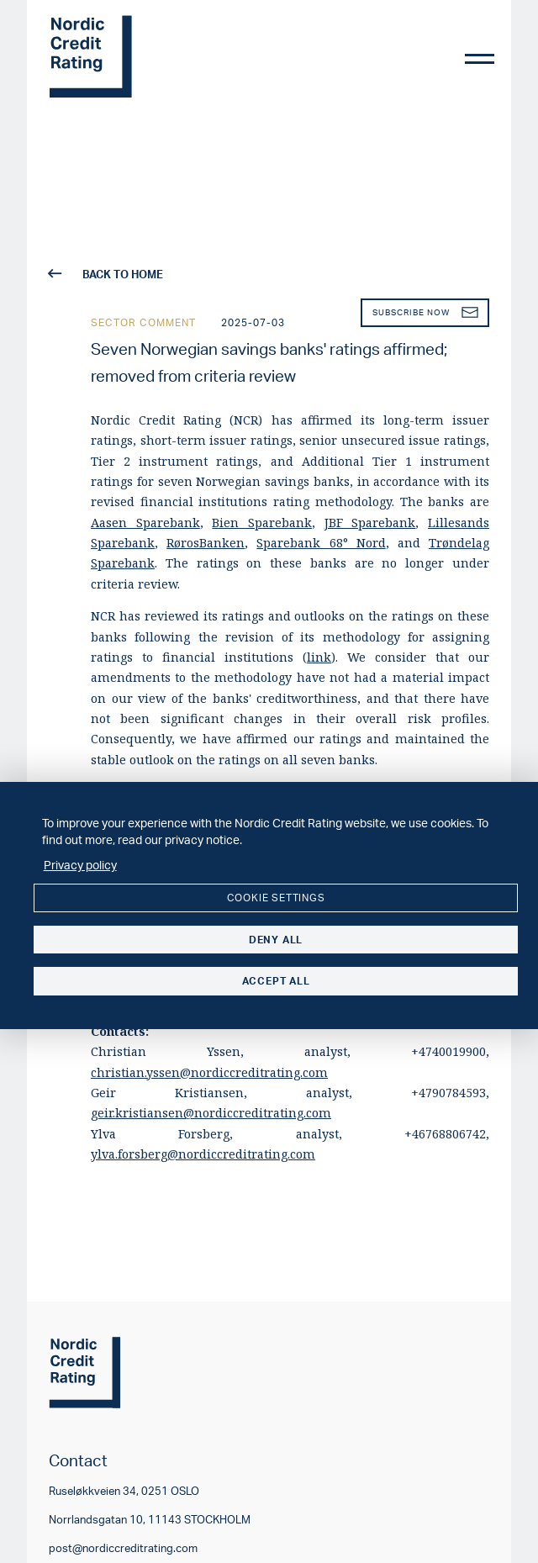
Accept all (276, 980)
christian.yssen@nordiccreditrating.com (209, 1072)
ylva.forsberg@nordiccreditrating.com (203, 1154)
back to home (106, 274)
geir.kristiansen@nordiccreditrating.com (211, 1113)
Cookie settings (276, 897)
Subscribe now (425, 312)
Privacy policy (80, 864)
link (319, 657)
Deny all (276, 939)
